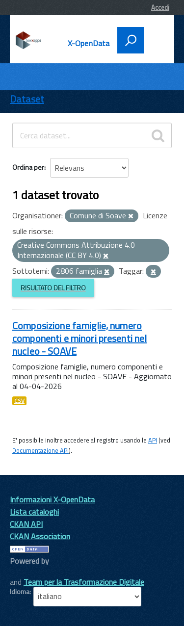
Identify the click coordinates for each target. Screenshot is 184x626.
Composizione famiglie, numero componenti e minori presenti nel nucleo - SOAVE (79, 338)
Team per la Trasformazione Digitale (84, 582)
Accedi (160, 7)
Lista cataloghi (34, 512)
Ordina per (28, 167)
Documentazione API (40, 450)
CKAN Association (40, 536)
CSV (19, 400)
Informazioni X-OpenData (52, 499)
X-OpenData (89, 43)
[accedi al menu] (155, 39)
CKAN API (26, 524)
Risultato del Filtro (53, 288)
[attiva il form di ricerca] (130, 40)
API (152, 440)
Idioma (19, 592)
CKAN (26, 572)
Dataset (27, 98)
